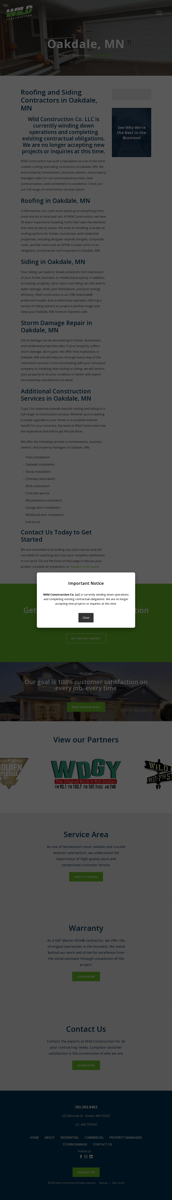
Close (86, 617)
